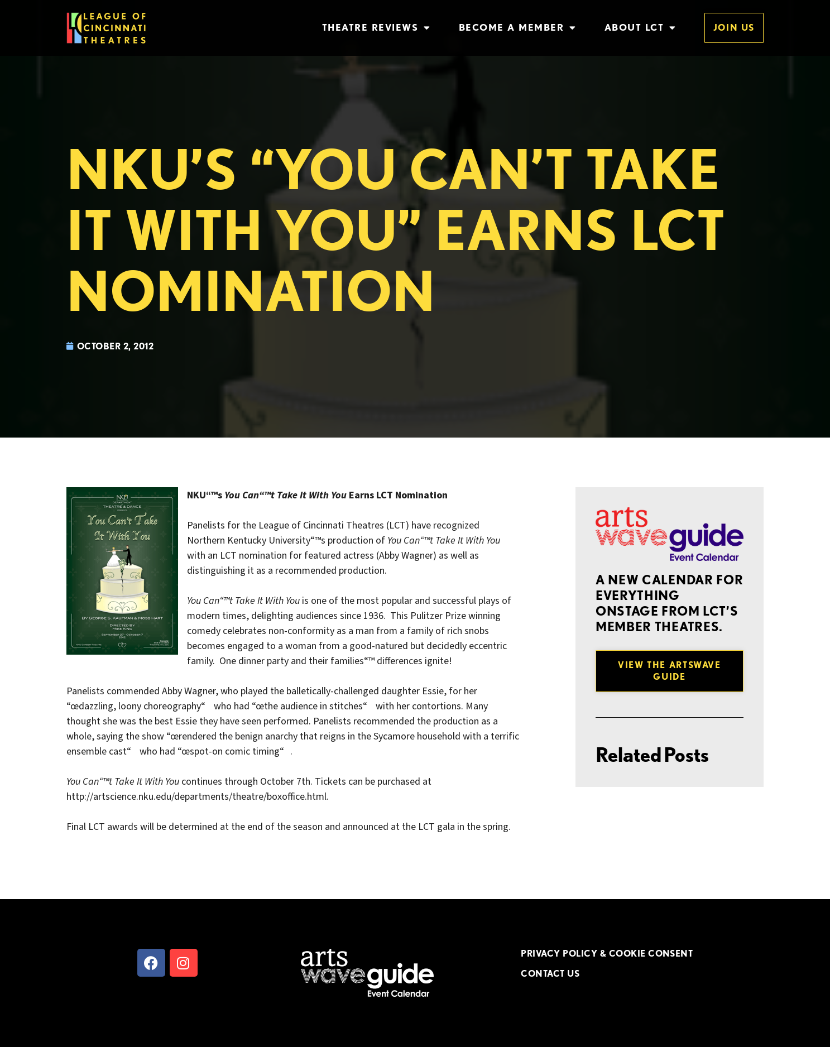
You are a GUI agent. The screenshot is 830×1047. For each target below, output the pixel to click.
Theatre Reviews (376, 27)
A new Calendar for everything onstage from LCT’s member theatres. (669, 603)
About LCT (640, 27)
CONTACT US (550, 973)
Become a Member (518, 27)
